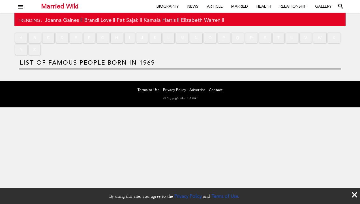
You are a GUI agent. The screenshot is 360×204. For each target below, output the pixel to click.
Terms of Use (224, 196)
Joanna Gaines (62, 20)
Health (263, 6)
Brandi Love (98, 20)
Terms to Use (149, 90)
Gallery (323, 6)
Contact (215, 90)
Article (215, 6)
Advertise (197, 90)
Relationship (293, 6)
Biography (168, 6)
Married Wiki (59, 6)
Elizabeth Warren (200, 20)
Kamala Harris (159, 20)
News (192, 6)
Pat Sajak (127, 20)
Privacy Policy (188, 196)
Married (239, 6)
